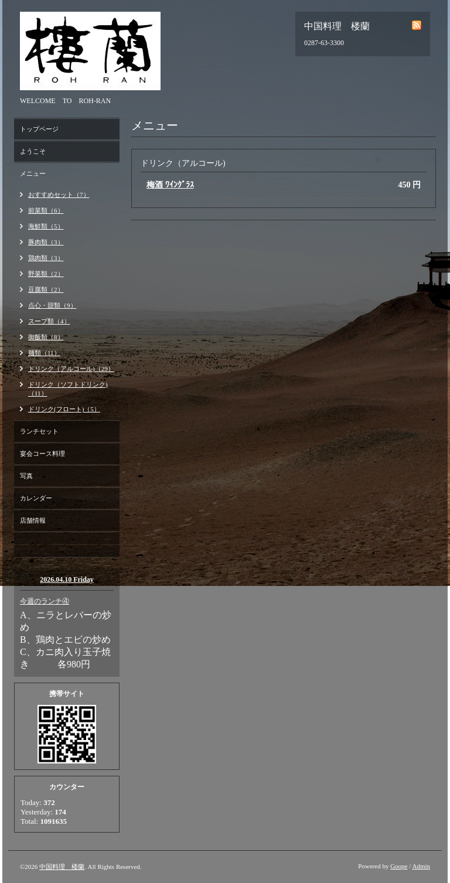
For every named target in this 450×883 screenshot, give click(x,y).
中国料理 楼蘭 (61, 866)
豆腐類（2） (46, 289)
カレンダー (36, 498)
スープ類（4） (49, 321)
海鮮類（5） (46, 226)
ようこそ (33, 151)
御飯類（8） (46, 336)
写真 (26, 475)
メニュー (33, 173)
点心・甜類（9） (52, 305)
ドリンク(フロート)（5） (64, 408)
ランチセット (39, 431)
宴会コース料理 (42, 453)
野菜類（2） (46, 273)
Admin (421, 866)
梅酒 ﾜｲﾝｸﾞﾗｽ (170, 184)
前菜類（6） (46, 210)
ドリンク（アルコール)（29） (71, 368)
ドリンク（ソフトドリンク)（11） (68, 389)
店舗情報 (33, 520)
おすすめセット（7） (59, 194)
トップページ (39, 128)
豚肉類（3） (46, 242)
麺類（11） (44, 352)
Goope (398, 866)
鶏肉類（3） (46, 257)
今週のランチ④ (44, 601)
